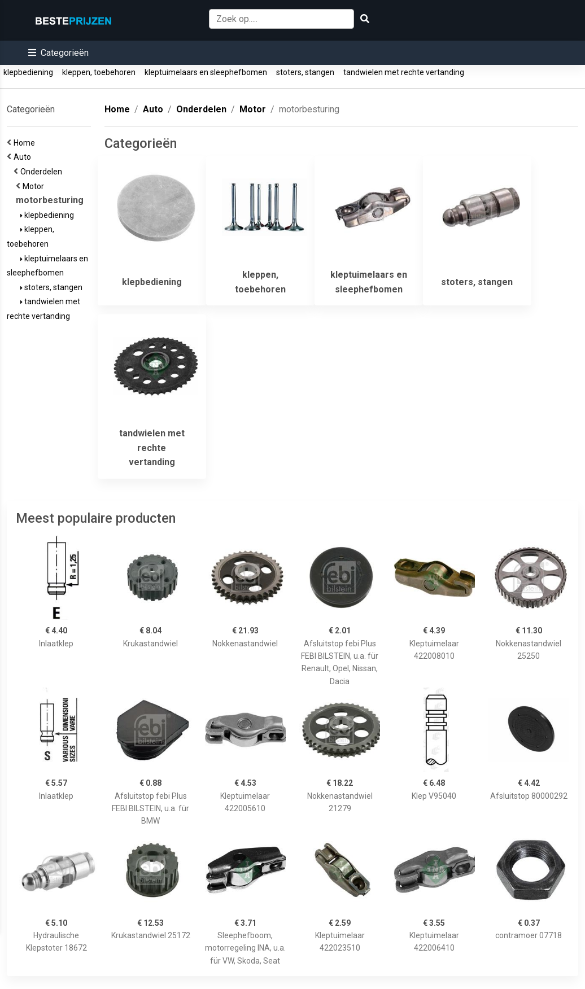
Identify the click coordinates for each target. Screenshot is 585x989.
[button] (58, 52)
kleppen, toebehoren (99, 72)
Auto (24, 156)
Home (26, 142)
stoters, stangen (305, 72)
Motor (35, 186)
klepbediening (28, 72)
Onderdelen (43, 171)
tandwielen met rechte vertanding (404, 72)
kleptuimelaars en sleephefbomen (205, 72)
